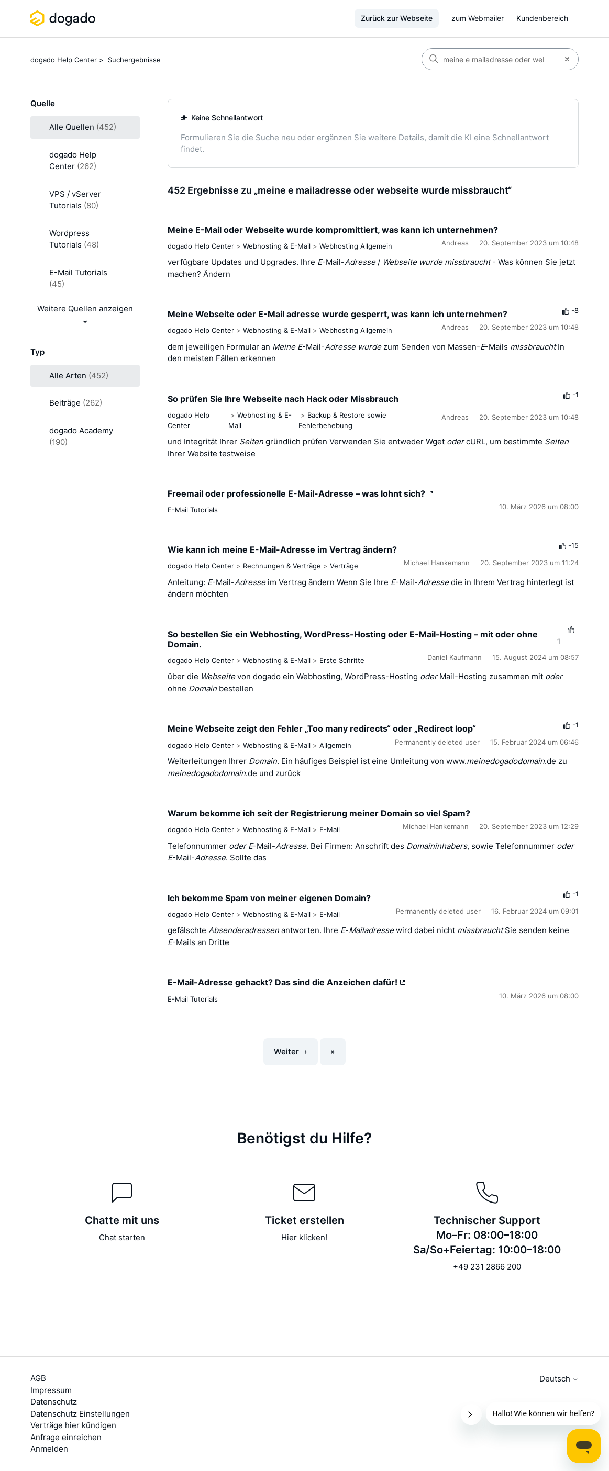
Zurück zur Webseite (397, 18)
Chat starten (122, 1237)
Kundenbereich (542, 18)
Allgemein (335, 745)
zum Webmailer (477, 18)
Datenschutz (53, 1402)
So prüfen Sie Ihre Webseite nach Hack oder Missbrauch (283, 399)
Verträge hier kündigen (73, 1425)
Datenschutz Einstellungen (80, 1414)
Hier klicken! (304, 1237)
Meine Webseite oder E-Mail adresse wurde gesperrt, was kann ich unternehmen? (337, 314)
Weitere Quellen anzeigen (85, 308)
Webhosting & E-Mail (277, 246)
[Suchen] (489, 59)
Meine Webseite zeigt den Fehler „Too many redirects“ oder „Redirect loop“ (322, 728)
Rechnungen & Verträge (282, 566)
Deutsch (559, 1379)
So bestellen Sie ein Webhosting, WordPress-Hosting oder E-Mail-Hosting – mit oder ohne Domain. (353, 639)
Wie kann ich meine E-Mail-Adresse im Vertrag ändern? (282, 549)
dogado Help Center (63, 59)
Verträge (344, 566)
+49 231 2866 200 (487, 1267)
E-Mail (329, 829)
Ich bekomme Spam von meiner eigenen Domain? (269, 898)
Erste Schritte (341, 660)
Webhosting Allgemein (355, 246)
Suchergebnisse (134, 59)
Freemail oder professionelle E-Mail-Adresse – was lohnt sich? (301, 493)
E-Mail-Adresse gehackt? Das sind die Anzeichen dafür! (287, 982)
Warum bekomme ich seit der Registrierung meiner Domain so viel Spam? (319, 813)
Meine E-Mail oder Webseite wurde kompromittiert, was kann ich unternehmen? (333, 229)
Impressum (51, 1390)
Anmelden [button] (49, 1449)
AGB (38, 1378)
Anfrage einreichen (66, 1437)
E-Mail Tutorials (193, 510)
